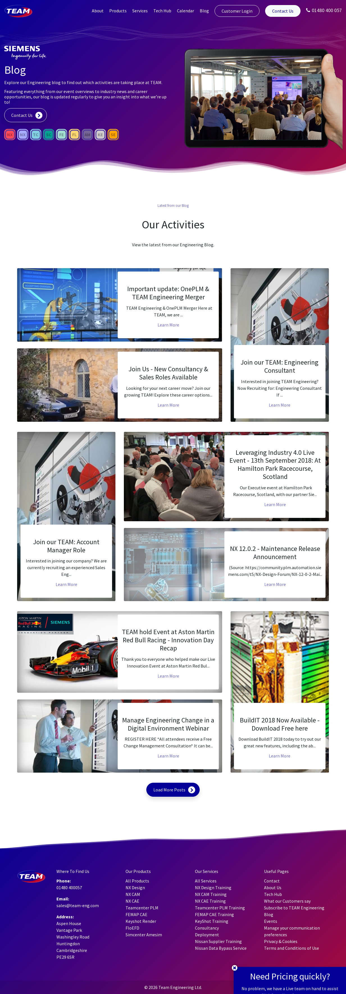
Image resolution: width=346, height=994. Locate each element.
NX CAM (133, 894)
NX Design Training (213, 887)
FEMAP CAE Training (214, 914)
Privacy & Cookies (280, 941)
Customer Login (237, 11)
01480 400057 (69, 887)
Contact (272, 881)
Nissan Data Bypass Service (221, 948)
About (98, 10)
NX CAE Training (210, 901)
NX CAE (132, 901)
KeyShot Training (211, 921)
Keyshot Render (141, 921)
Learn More (168, 325)
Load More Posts (169, 790)
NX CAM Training (211, 894)
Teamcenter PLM (142, 907)
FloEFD (132, 928)
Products (118, 10)
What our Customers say (287, 901)
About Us (272, 887)
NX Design (135, 887)
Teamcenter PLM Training (220, 907)
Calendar (185, 10)
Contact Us (282, 11)
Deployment (207, 934)
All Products (137, 881)
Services (140, 10)
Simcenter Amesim (144, 934)
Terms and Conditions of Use (291, 948)
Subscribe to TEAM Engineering (294, 907)
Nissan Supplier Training (218, 941)
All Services (206, 881)
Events (270, 921)
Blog (204, 10)
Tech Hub (162, 10)
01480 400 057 (324, 10)
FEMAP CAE (136, 914)
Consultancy (207, 928)
